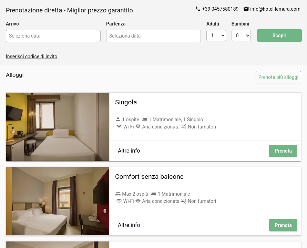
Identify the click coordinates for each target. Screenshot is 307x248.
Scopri (280, 35)
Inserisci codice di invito (31, 56)
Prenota (283, 151)
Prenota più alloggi (278, 77)
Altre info (129, 150)
